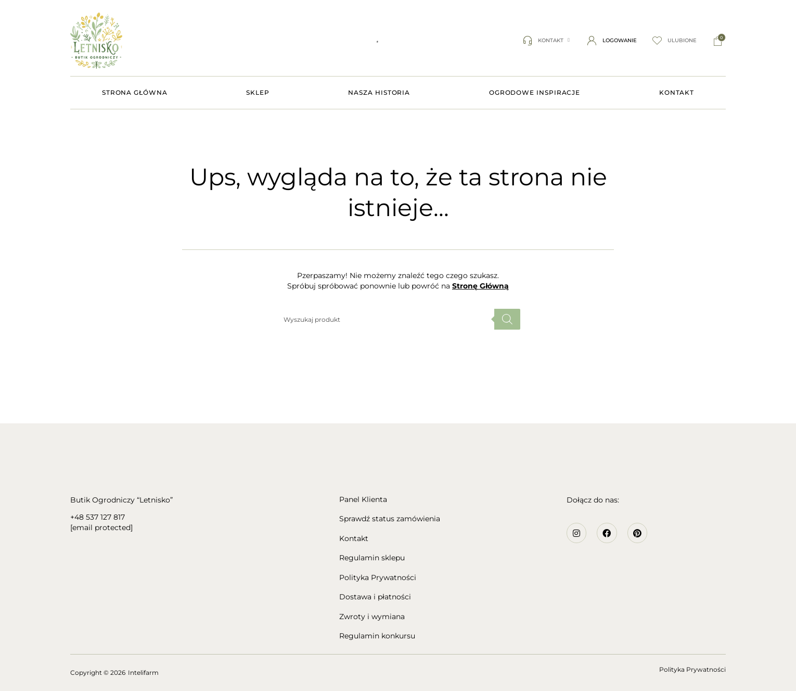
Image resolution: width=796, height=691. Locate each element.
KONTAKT (676, 92)
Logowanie (619, 40)
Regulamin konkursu (377, 636)
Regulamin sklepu (372, 558)
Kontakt (353, 538)
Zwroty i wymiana (372, 616)
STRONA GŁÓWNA (135, 92)
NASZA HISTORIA (379, 92)
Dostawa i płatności (375, 597)
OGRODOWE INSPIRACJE (534, 92)
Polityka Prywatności (377, 577)
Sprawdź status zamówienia (389, 518)
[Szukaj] (507, 319)
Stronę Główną (480, 286)
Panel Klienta (363, 499)
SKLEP (257, 92)
